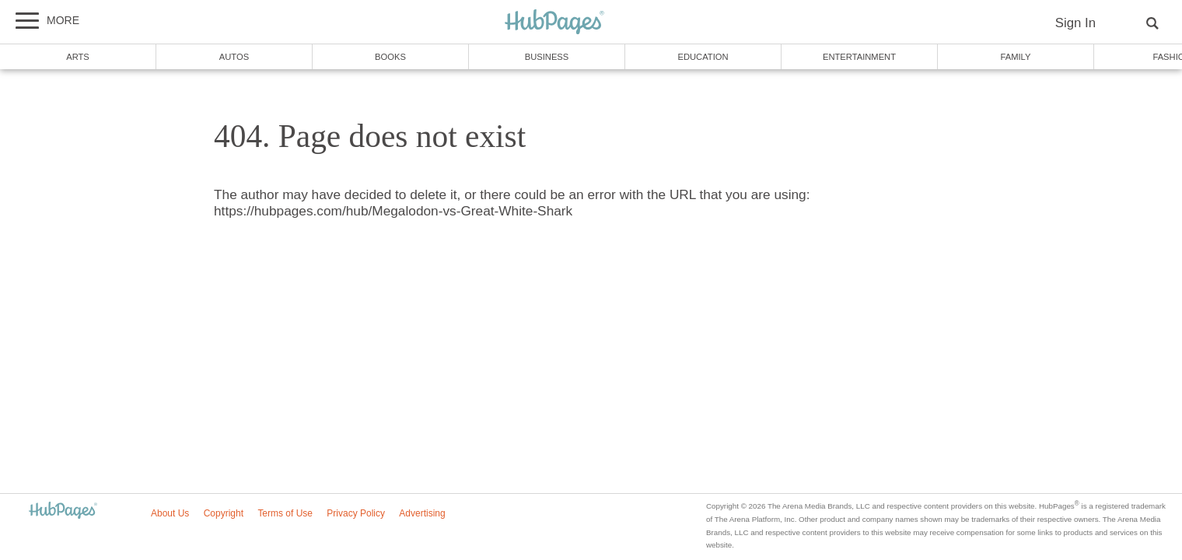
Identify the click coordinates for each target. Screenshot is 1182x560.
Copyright (223, 513)
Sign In (1075, 23)
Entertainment (859, 56)
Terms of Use (285, 513)
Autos (234, 56)
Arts (77, 56)
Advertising (422, 513)
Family (1016, 56)
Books (390, 56)
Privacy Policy (356, 513)
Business (547, 56)
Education (702, 56)
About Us (170, 513)
